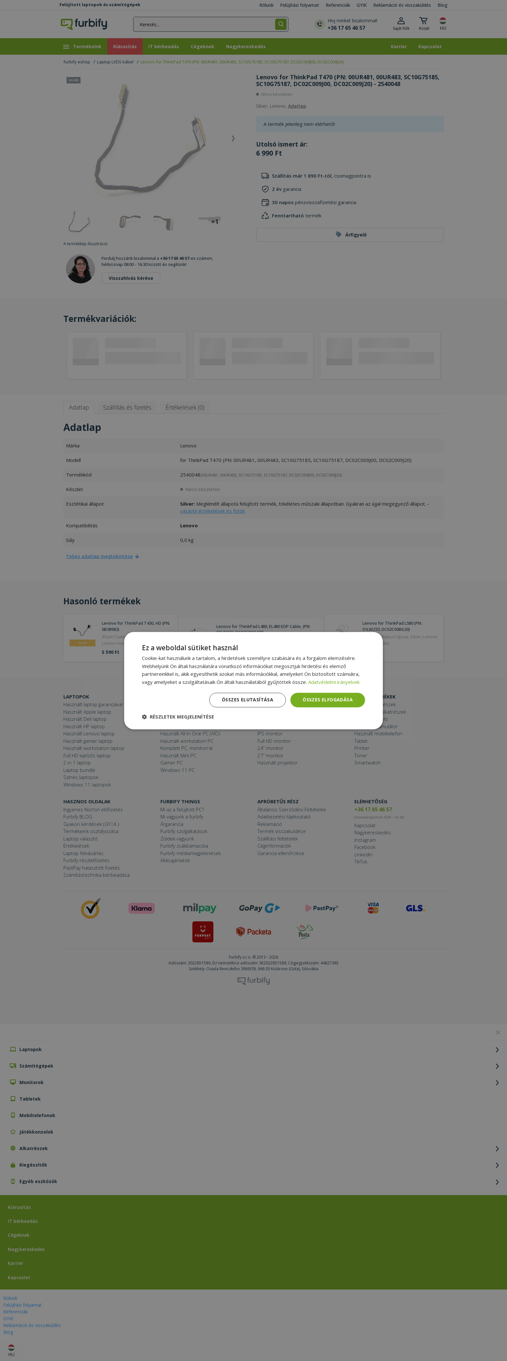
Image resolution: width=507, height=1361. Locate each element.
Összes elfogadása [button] (328, 700)
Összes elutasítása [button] (247, 700)
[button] (178, 716)
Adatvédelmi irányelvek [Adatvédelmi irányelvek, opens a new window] (334, 682)
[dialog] (253, 680)
